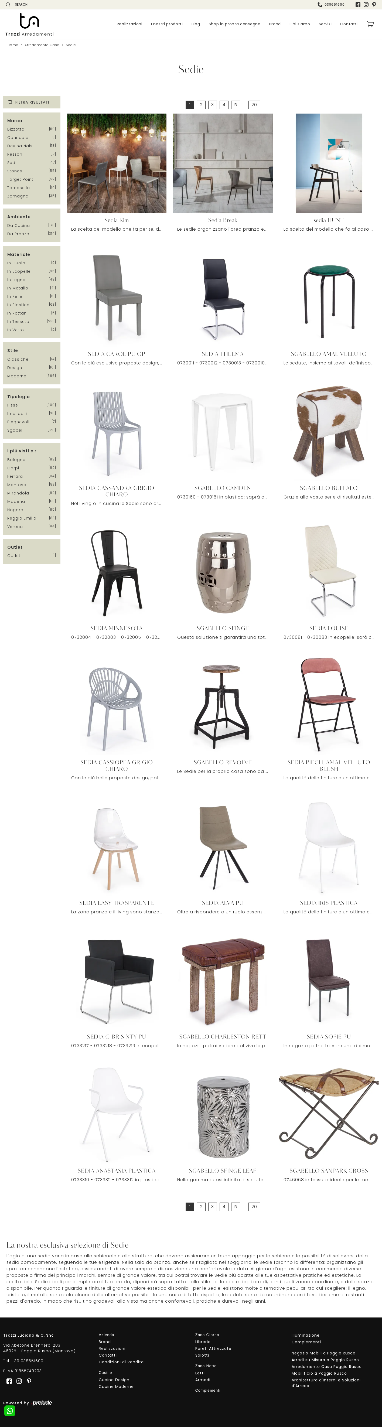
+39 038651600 (27, 1361)
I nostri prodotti (167, 24)
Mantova (16, 484)
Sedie (71, 45)
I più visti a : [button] (21, 451)
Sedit (12, 162)
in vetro (15, 330)
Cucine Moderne (116, 1386)
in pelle (14, 296)
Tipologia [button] (18, 397)
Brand (275, 24)
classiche (18, 359)
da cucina (18, 225)
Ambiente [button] (19, 217)
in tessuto (18, 321)
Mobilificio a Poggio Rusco (319, 1373)
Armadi (202, 1379)
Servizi (325, 24)
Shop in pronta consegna (235, 24)
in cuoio (16, 263)
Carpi (13, 468)
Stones (14, 171)
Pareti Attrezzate (213, 1348)
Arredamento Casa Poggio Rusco (327, 1366)
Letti (200, 1373)
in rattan (17, 313)
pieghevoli (18, 422)
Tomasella (18, 187)
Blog (196, 24)
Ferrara (15, 476)
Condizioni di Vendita (121, 1362)
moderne (16, 376)
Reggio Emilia (21, 518)
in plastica (18, 305)
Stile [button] (12, 350)
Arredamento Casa (42, 45)
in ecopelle (19, 271)
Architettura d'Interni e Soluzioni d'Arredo (326, 1382)
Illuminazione (306, 1335)
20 (254, 105)
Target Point (20, 179)
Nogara (15, 510)
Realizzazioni (129, 24)
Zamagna (18, 196)
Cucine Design (114, 1379)
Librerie (203, 1341)
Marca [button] (14, 121)
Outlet (14, 555)
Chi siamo (299, 24)
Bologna (16, 459)
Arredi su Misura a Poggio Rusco (325, 1360)
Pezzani (15, 154)
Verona (15, 526)
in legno (16, 279)
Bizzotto (16, 129)
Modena (16, 501)
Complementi (306, 1342)
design (14, 367)
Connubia (18, 137)
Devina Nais (20, 146)
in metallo (17, 288)
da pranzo (18, 234)
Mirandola (18, 493)
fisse (12, 405)
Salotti (202, 1355)
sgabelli (16, 430)
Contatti (349, 24)
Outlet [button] (15, 547)
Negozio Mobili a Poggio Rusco (324, 1353)
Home (13, 45)
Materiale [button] (18, 254)
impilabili (17, 413)
